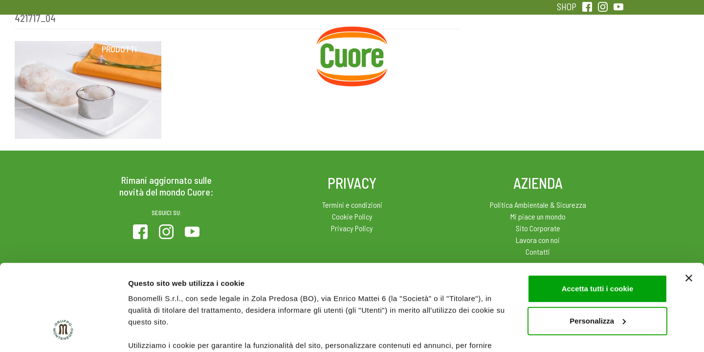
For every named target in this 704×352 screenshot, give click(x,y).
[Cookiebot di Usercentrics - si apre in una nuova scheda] (63, 333)
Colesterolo (197, 49)
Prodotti (119, 49)
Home (352, 38)
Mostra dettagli (154, 333)
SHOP (566, 6)
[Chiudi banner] (688, 204)
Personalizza (598, 247)
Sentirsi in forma (584, 49)
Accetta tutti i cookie (598, 215)
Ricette (274, 49)
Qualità (507, 49)
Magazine (429, 49)
